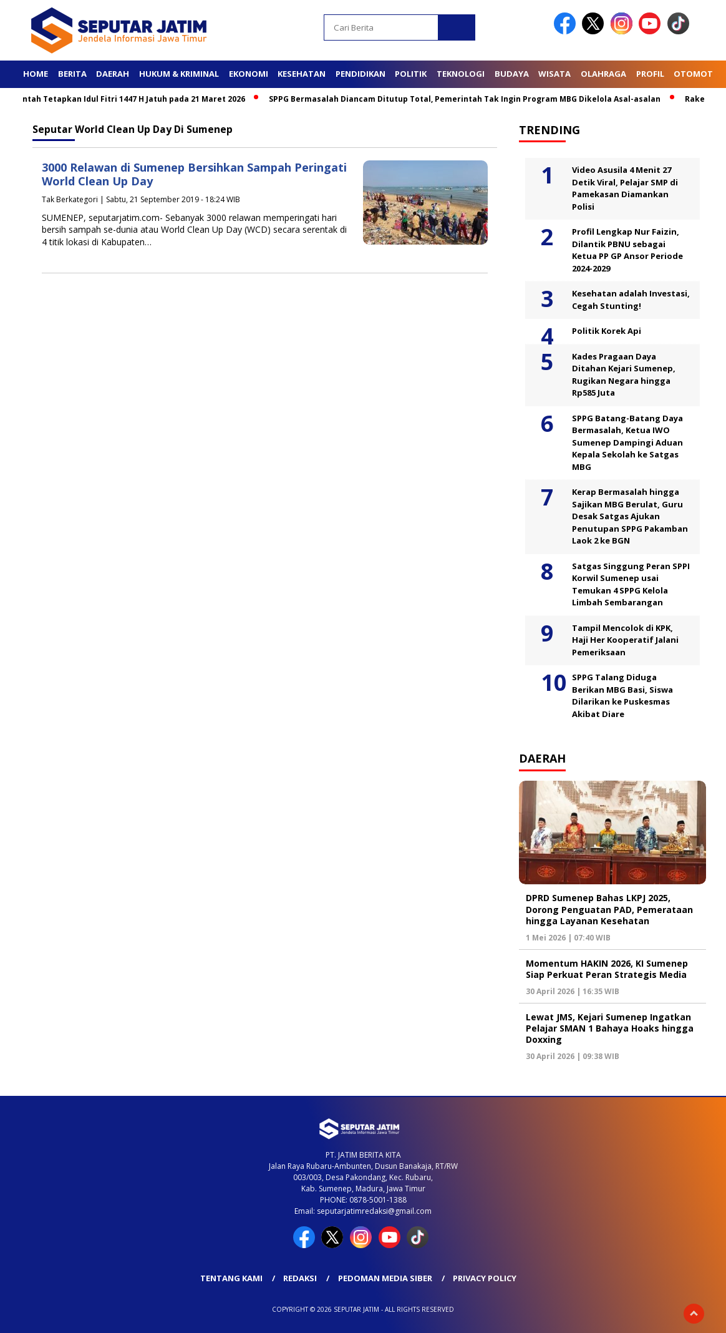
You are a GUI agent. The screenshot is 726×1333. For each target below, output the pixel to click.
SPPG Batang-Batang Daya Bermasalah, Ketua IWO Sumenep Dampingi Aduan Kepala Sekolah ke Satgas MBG (627, 442)
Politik (411, 73)
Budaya (512, 73)
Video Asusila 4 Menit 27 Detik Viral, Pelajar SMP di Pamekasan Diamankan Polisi (625, 188)
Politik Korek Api (606, 330)
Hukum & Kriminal (179, 73)
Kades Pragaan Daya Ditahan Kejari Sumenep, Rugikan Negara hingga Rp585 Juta (623, 375)
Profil (650, 73)
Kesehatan (302, 73)
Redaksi (300, 1278)
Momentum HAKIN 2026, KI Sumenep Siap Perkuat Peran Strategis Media (607, 968)
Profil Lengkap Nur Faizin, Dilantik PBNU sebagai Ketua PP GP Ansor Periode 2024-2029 (627, 250)
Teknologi (461, 73)
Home (35, 73)
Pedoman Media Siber (385, 1278)
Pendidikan (360, 73)
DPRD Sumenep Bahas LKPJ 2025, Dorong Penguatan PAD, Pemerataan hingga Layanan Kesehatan (609, 909)
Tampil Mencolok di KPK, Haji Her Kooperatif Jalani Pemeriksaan (625, 640)
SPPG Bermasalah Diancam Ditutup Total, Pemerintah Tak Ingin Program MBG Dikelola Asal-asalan (469, 99)
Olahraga (603, 73)
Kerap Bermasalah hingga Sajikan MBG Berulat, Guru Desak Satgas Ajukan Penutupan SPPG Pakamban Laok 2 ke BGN (630, 516)
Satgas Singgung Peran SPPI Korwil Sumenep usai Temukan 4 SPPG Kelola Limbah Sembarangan (631, 584)
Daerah (112, 73)
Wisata (554, 73)
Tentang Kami (231, 1278)
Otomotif (697, 73)
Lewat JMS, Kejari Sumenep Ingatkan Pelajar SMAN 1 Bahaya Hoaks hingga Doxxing (610, 1028)
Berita (72, 73)
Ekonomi (248, 73)
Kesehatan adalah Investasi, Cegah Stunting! (631, 299)
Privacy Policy (484, 1278)
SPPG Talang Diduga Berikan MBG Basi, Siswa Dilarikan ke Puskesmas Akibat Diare (622, 695)
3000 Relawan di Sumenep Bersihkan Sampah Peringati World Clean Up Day (194, 174)
